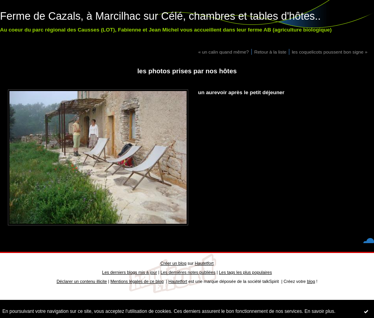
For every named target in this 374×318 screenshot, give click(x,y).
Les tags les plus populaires (245, 272)
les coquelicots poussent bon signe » (329, 51)
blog (311, 281)
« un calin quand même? (223, 51)
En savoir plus (319, 311)
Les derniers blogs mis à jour (129, 272)
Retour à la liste (270, 51)
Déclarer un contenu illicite (82, 281)
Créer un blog (173, 263)
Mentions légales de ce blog (136, 281)
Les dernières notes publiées (188, 272)
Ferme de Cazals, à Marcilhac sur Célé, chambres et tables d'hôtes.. (160, 16)
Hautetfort (204, 263)
